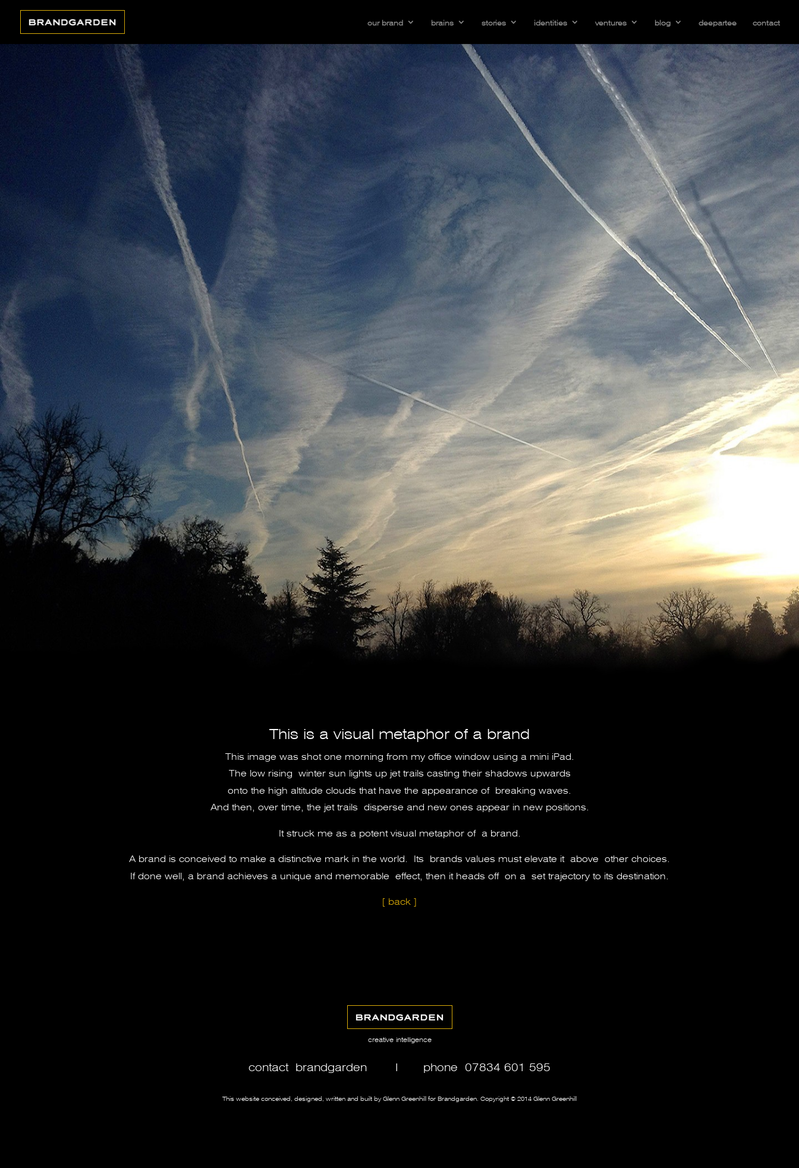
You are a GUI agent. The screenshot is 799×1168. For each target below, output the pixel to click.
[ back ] (399, 900)
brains (442, 22)
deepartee (718, 22)
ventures (611, 22)
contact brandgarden (307, 1066)
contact (766, 22)
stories (494, 22)
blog (663, 22)
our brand (385, 22)
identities (550, 22)
